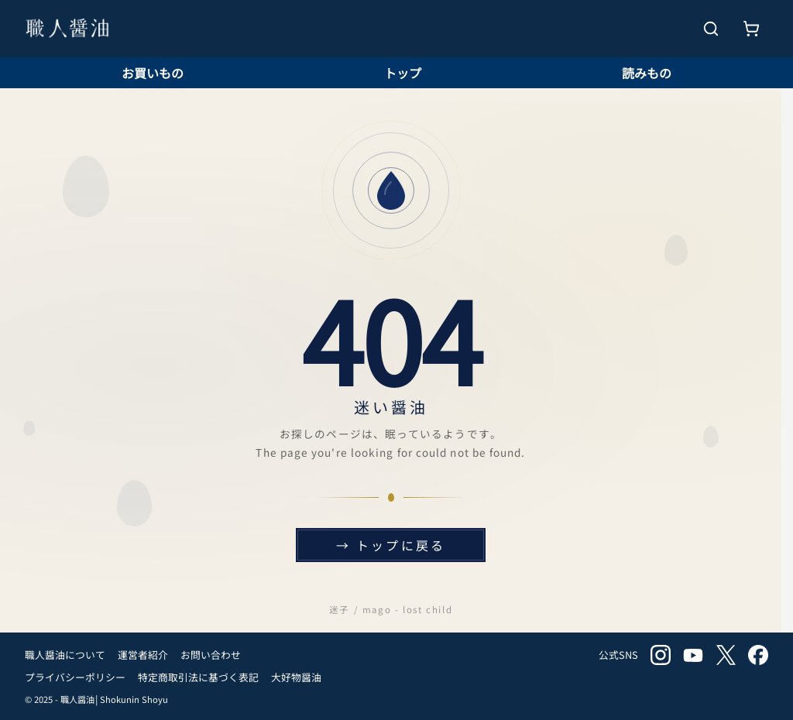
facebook (758, 655)
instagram (661, 655)
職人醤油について (65, 654)
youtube (693, 655)
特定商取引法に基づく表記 (198, 677)
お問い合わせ (210, 654)
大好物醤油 (296, 677)
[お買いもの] (751, 29)
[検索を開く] (711, 29)
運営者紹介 (143, 654)
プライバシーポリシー (75, 677)
